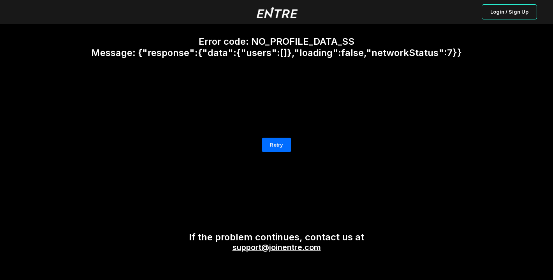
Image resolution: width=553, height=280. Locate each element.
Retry (276, 145)
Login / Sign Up (509, 12)
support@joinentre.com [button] (276, 247)
